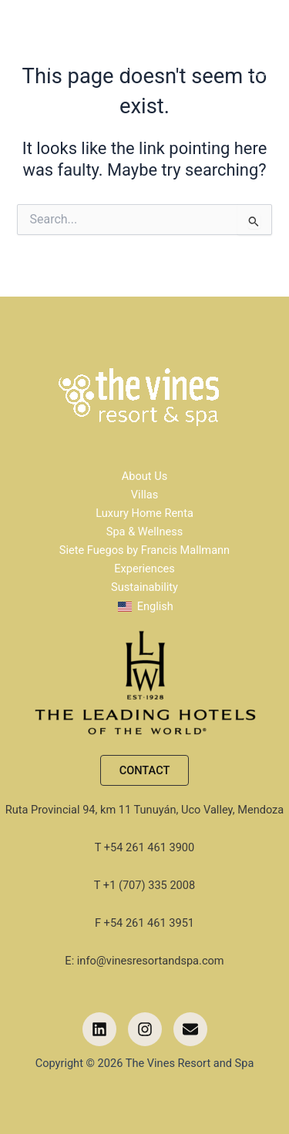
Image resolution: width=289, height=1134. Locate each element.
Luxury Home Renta (144, 513)
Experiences (144, 568)
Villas (144, 495)
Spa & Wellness (144, 531)
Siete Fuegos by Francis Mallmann (144, 550)
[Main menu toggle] (269, 54)
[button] (145, 771)
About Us (144, 476)
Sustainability (144, 587)
